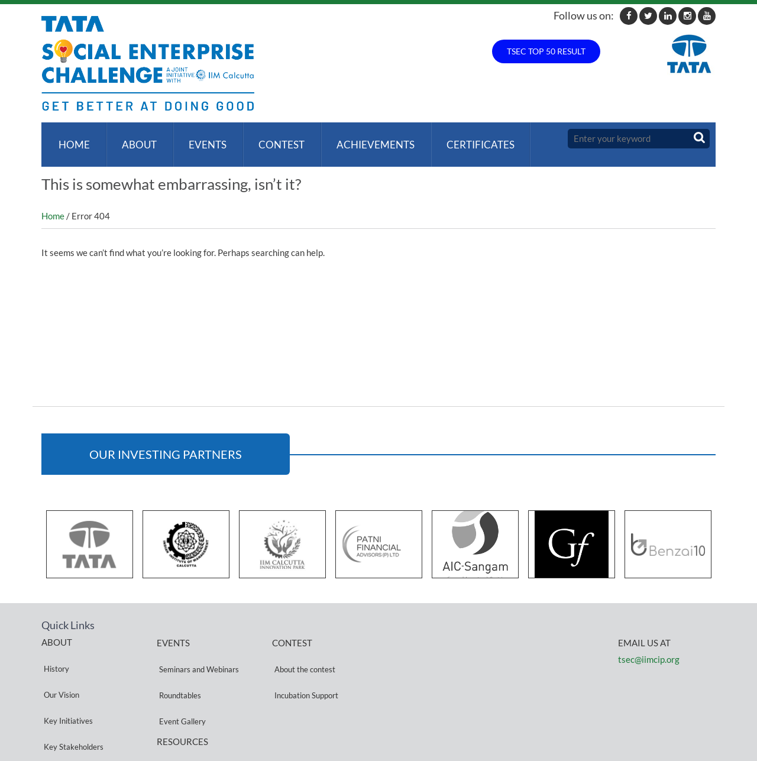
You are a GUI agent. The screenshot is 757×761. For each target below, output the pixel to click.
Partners (56, 707)
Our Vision (59, 664)
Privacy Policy (180, 714)
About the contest (302, 651)
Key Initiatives (65, 679)
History (54, 650)
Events (200, 138)
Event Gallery (180, 679)
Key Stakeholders (71, 693)
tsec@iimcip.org (649, 647)
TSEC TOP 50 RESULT (546, 51)
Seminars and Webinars (197, 651)
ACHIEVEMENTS (364, 138)
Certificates (466, 138)
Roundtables (178, 665)
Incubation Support (304, 665)
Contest (272, 138)
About (134, 138)
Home (72, 138)
